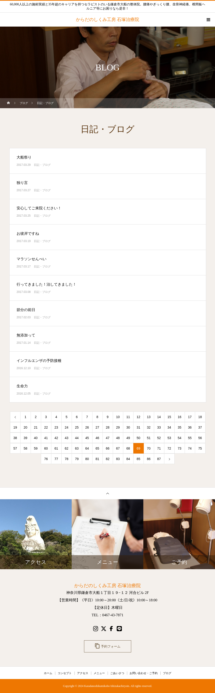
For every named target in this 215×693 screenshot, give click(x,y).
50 (138, 438)
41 (46, 438)
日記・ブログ (42, 164)
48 (118, 438)
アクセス (82, 673)
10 (118, 417)
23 (56, 427)
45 (87, 438)
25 (77, 427)
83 (118, 459)
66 (107, 448)
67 (118, 448)
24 (66, 427)
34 (169, 427)
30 (128, 427)
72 (169, 448)
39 (25, 438)
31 (138, 427)
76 (46, 459)
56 (200, 438)
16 (179, 417)
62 (66, 448)
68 (128, 448)
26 (87, 427)
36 (190, 427)
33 (159, 427)
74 (190, 448)
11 (128, 417)
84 (128, 459)
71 (159, 448)
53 (169, 438)
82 (107, 459)
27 (97, 427)
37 (200, 427)
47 (107, 438)
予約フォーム (108, 646)
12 (138, 417)
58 (25, 448)
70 (149, 448)
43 (66, 438)
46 (97, 438)
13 (149, 417)
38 (15, 438)
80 (87, 459)
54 (179, 438)
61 (56, 448)
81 (97, 459)
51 (149, 438)
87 (159, 459)
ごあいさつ (117, 673)
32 (149, 427)
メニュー (99, 673)
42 (56, 438)
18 (200, 417)
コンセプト (65, 673)
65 (97, 448)
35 (179, 427)
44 (77, 438)
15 (169, 417)
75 (200, 448)
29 (118, 427)
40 (36, 438)
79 (77, 459)
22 (46, 427)
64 (87, 448)
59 (36, 448)
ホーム (48, 673)
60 (46, 448)
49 (128, 438)
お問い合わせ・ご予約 (144, 673)
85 (138, 459)
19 (15, 427)
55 (190, 438)
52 (159, 438)
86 (149, 459)
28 (107, 427)
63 (77, 448)
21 (36, 427)
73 (179, 448)
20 (25, 427)
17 (190, 417)
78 (66, 459)
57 (15, 448)
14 (159, 417)
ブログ (167, 673)
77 (56, 459)
